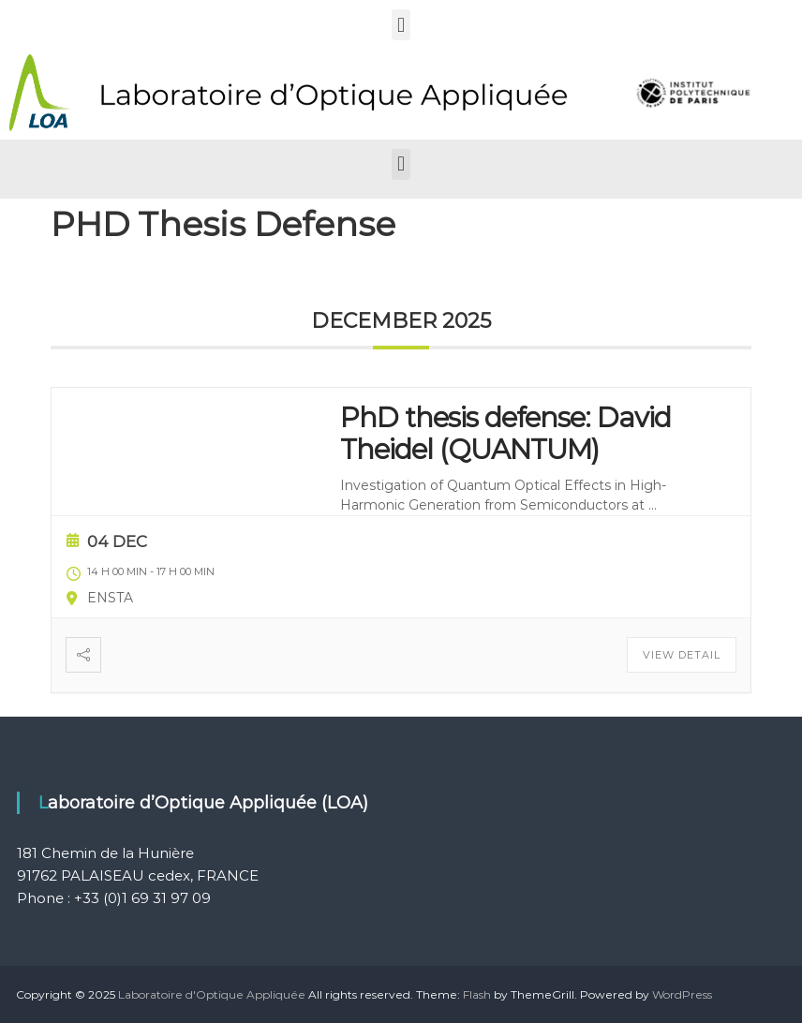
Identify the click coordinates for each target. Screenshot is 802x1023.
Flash (477, 994)
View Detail (681, 654)
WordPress (682, 994)
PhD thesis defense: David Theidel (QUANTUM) (505, 434)
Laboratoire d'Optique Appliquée (211, 994)
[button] (400, 24)
